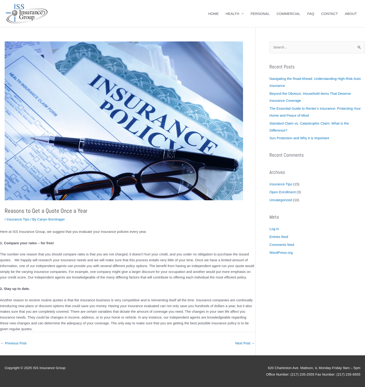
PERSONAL (260, 14)
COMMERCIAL (288, 14)
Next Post (245, 343)
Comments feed (282, 245)
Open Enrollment (283, 192)
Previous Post (13, 343)
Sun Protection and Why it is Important (299, 138)
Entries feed (279, 237)
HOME (213, 14)
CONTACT (329, 14)
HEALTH (232, 14)
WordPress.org (281, 253)
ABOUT (351, 14)
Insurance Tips (18, 219)
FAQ (310, 14)
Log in (274, 229)
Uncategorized (281, 200)
